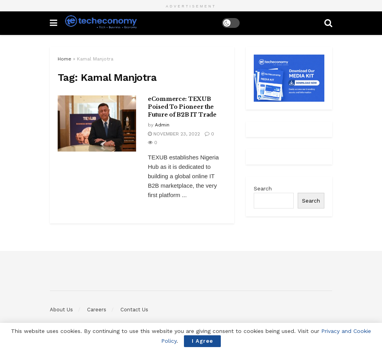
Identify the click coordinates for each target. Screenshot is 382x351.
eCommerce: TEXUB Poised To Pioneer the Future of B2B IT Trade (182, 106)
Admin (162, 125)
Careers (96, 310)
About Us (61, 310)
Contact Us (134, 310)
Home (64, 59)
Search (263, 188)
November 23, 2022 (174, 134)
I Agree (202, 341)
